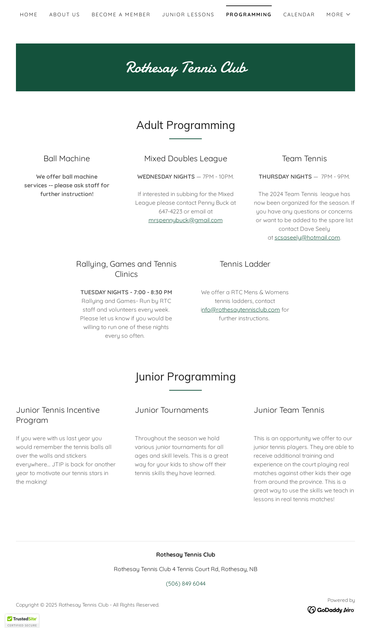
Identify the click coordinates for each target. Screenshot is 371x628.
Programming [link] (249, 14)
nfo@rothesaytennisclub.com (241, 309)
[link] (185, 70)
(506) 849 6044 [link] (185, 583)
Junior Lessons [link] (188, 14)
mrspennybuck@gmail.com (186, 220)
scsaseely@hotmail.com (307, 237)
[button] (338, 14)
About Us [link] (64, 14)
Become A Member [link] (121, 14)
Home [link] (29, 14)
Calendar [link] (299, 14)
